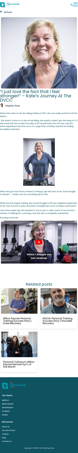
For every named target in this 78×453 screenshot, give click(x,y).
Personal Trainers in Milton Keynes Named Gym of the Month (18, 364)
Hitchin (5, 415)
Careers (5, 434)
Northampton (7, 407)
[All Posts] (1, 11)
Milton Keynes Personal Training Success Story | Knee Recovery (17, 321)
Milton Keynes (7, 404)
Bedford (5, 400)
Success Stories (8, 430)
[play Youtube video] (39, 242)
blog (4, 438)
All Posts (8, 12)
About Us (6, 427)
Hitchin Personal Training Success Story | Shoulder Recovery (57, 321)
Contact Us (6, 441)
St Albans (6, 411)
